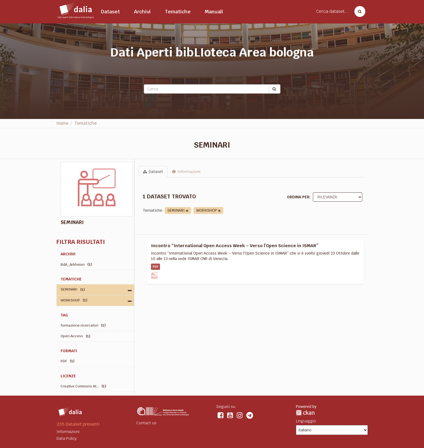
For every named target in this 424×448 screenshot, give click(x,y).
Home (62, 123)
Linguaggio (306, 421)
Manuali (214, 11)
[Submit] (274, 89)
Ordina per (298, 197)
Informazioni (186, 171)
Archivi (142, 11)
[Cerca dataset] (358, 11)
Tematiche (178, 11)
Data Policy (67, 438)
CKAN (305, 413)
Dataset (110, 11)
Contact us (146, 423)
